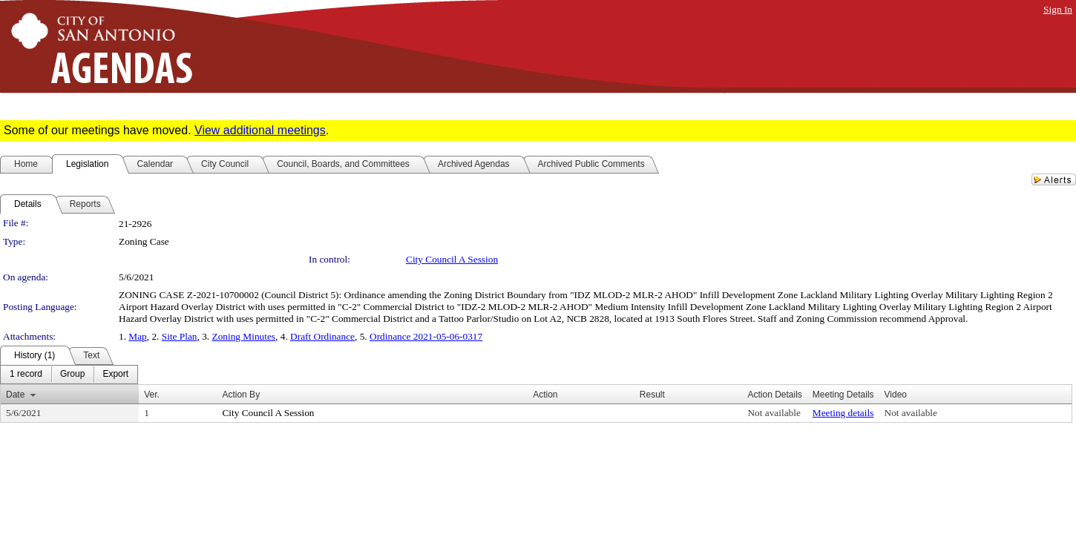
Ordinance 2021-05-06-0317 (426, 336)
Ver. (152, 394)
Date (15, 394)
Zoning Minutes (244, 336)
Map (137, 336)
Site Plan (179, 336)
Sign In (1057, 9)
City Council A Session (452, 259)
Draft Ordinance (322, 336)
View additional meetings (260, 130)
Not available (773, 412)
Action (545, 394)
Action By (241, 394)
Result (652, 394)
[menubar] (69, 374)
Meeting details (843, 412)
